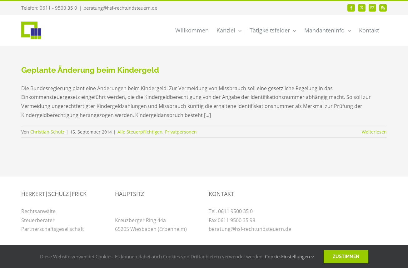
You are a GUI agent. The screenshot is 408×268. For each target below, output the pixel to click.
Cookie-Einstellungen (289, 256)
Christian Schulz (47, 132)
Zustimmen (346, 256)
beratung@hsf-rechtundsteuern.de (120, 8)
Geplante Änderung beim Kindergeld (90, 70)
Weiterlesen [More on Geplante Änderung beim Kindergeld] (374, 132)
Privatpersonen (181, 132)
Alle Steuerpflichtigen (139, 132)
